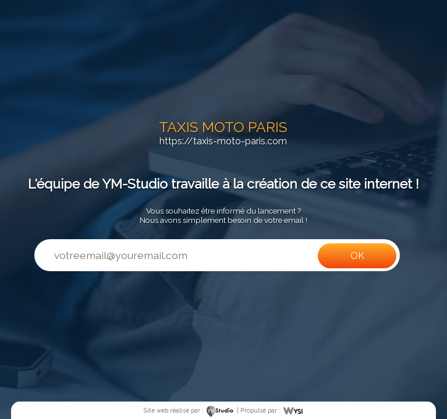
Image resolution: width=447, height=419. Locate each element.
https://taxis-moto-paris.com (223, 141)
